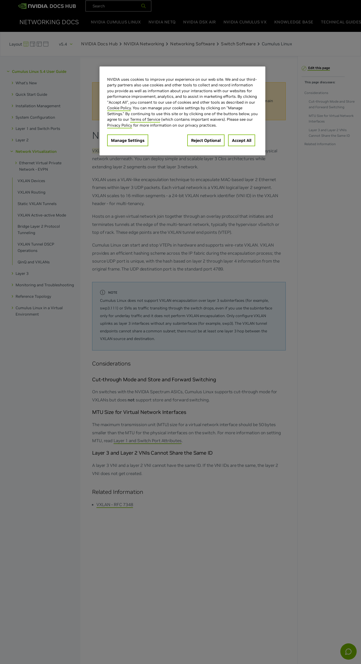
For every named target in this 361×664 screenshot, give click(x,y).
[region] (182, 111)
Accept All (241, 140)
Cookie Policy (119, 107)
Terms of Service (145, 119)
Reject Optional (206, 140)
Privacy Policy (119, 125)
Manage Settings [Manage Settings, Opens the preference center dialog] (127, 140)
